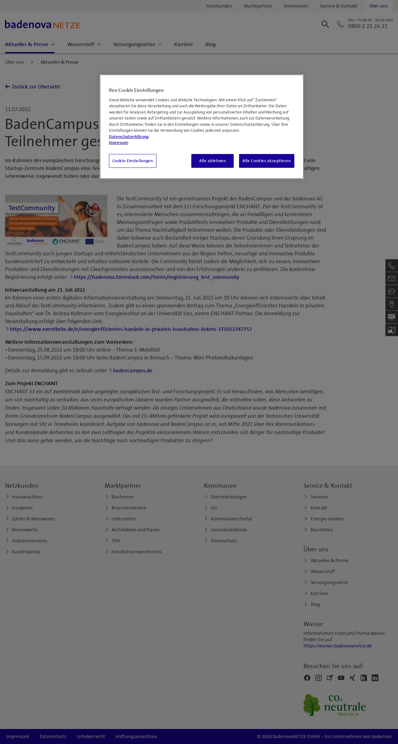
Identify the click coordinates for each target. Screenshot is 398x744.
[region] (202, 126)
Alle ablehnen (212, 161)
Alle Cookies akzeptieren (267, 161)
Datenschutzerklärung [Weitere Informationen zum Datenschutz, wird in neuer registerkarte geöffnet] (129, 137)
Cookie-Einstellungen (132, 161)
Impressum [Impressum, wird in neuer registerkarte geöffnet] (118, 143)
